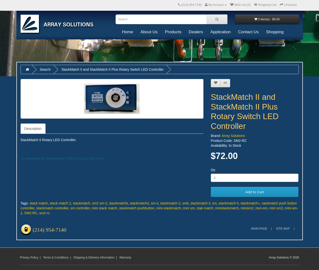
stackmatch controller (52, 208)
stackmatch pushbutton (136, 208)
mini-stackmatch (168, 208)
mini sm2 (276, 208)
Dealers (196, 32)
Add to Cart (254, 192)
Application (220, 32)
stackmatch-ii (229, 203)
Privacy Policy (29, 257)
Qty (213, 170)
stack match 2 (60, 203)
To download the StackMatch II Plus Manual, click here (62, 158)
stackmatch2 (139, 203)
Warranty (125, 257)
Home (127, 32)
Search (45, 69)
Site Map (283, 228)
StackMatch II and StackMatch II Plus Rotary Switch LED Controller (112, 69)
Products (173, 32)
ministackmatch (227, 208)
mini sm (189, 208)
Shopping (275, 32)
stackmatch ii (200, 203)
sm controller (80, 208)
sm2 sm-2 (99, 203)
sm (214, 203)
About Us (149, 32)
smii (185, 203)
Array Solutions (233, 136)
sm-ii (154, 203)
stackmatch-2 (170, 203)
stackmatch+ (250, 203)
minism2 (247, 208)
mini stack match (104, 208)
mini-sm (261, 208)
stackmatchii (118, 203)
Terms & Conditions (56, 257)
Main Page (259, 228)
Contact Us (248, 32)
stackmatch (81, 203)
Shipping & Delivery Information (94, 257)
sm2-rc (44, 213)
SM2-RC (30, 213)
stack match (39, 203)
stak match (205, 208)
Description (33, 129)
